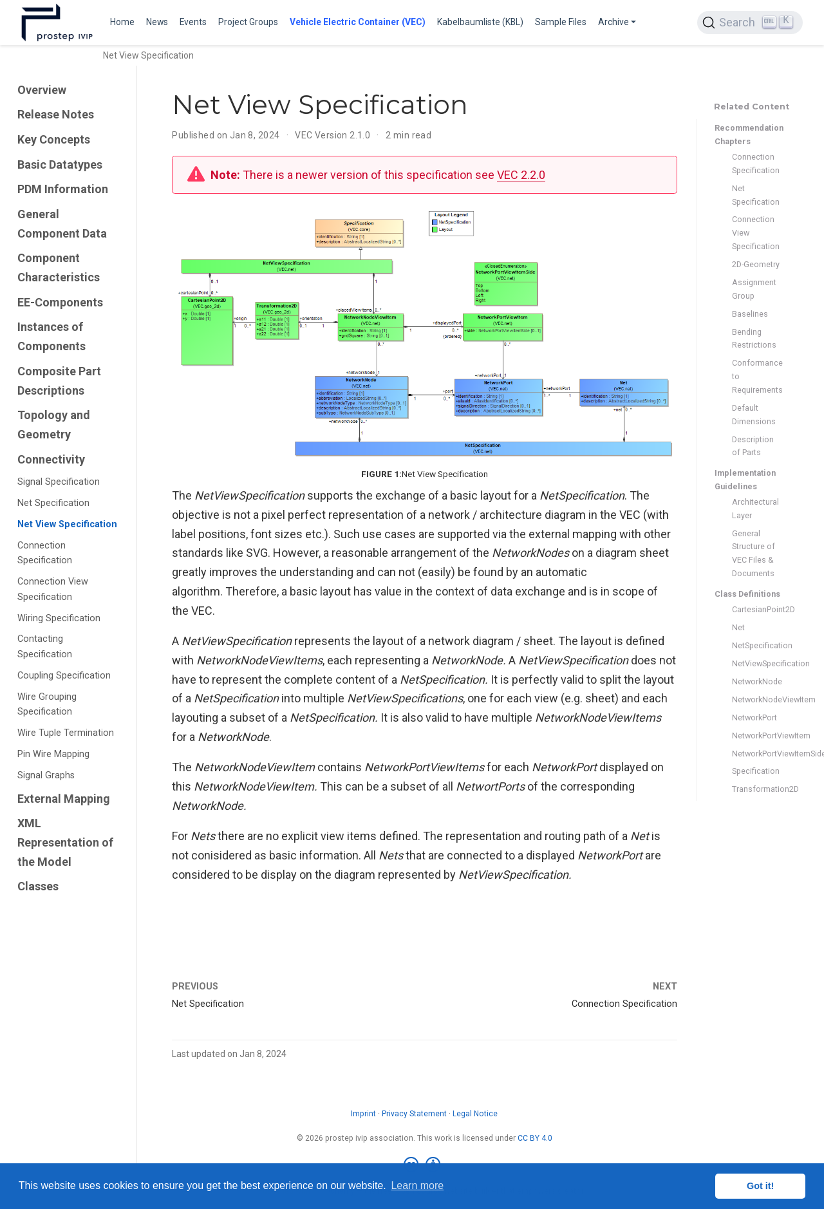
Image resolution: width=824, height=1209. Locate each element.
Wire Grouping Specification (47, 704)
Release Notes (55, 114)
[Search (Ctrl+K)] (750, 22)
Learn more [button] (417, 1185)
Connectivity (51, 459)
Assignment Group (754, 289)
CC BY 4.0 (535, 1138)
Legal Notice (475, 1113)
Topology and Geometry (53, 424)
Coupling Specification (64, 675)
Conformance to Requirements (756, 376)
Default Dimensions (754, 414)
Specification (756, 771)
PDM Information (62, 189)
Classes (38, 886)
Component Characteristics (58, 267)
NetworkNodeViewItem (756, 699)
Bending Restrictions (754, 338)
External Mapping (63, 798)
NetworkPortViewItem (756, 735)
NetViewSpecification (756, 663)
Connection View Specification (52, 589)
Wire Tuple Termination (65, 732)
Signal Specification (58, 481)
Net (738, 627)
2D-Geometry (756, 264)
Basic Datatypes (59, 164)
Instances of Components (51, 336)
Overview (41, 90)
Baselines (750, 314)
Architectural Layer (755, 508)
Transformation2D (756, 789)
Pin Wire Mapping (53, 754)
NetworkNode (756, 681)
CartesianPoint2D (756, 609)
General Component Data (62, 223)
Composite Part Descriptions (59, 380)
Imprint (363, 1113)
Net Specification (53, 503)
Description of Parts (753, 446)
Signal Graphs (46, 775)
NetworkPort (754, 717)
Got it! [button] (760, 1186)
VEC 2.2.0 (521, 175)
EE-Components (60, 302)
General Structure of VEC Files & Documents (753, 553)
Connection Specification (44, 553)
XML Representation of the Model (65, 842)
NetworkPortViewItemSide (756, 753)
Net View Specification (67, 524)
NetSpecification (756, 645)
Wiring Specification (58, 618)
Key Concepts (53, 139)
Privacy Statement (414, 1113)
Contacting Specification (44, 646)
